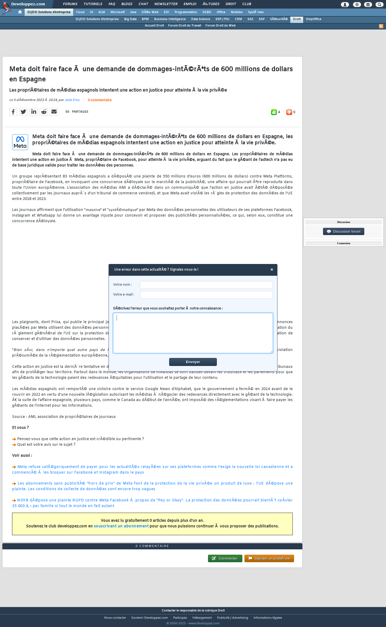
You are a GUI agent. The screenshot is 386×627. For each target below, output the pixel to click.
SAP (262, 19)
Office (221, 12)
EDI (166, 12)
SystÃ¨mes (256, 12)
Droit (230, 4)
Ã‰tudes (211, 4)
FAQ (112, 4)
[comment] (193, 333)
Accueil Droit (154, 26)
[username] (206, 285)
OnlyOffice (313, 19)
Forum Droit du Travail (184, 26)
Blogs (127, 4)
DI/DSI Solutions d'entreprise (48, 12)
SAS (250, 19)
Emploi (190, 4)
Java (133, 12)
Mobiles (237, 12)
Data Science (200, 19)
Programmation (186, 12)
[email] (206, 295)
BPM (145, 19)
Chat (143, 4)
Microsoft (117, 12)
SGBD (206, 12)
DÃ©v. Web (150, 12)
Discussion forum (344, 231)
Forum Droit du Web (220, 26)
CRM (238, 19)
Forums (70, 4)
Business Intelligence (170, 19)
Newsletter (166, 4)
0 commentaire (100, 103)
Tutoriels (93, 4)
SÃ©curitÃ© (279, 19)
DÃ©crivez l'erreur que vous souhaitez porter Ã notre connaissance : (193, 330)
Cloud (80, 12)
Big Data (130, 19)
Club (246, 4)
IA (91, 12)
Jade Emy (72, 103)
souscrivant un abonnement (121, 529)
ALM (101, 12)
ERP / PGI (222, 19)
